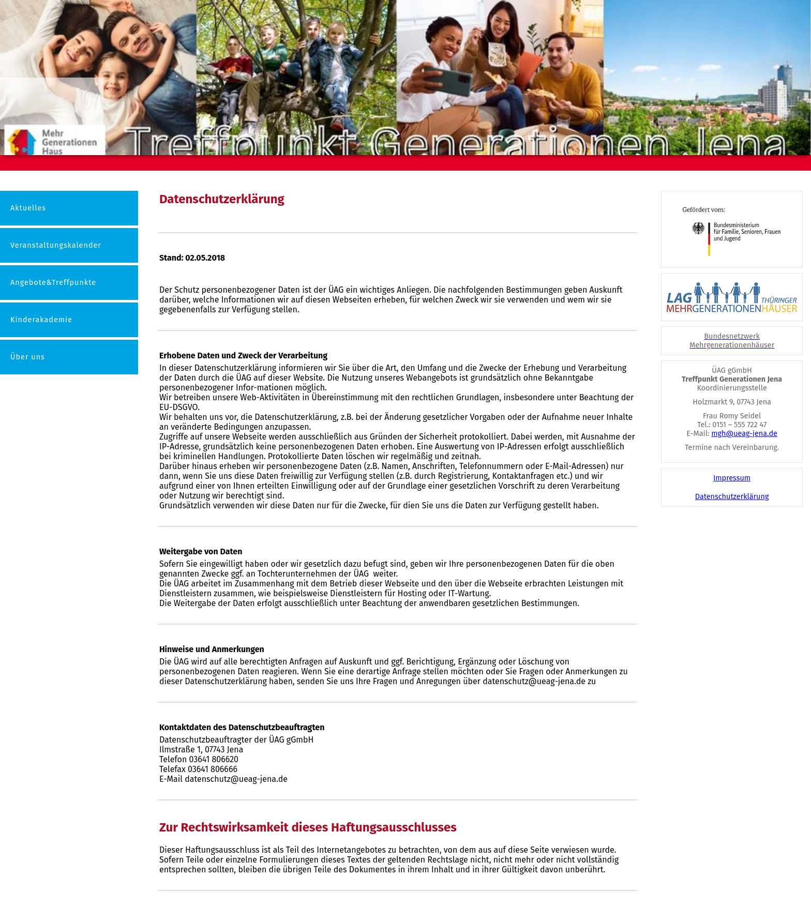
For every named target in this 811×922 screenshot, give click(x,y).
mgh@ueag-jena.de (744, 433)
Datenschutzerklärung (732, 496)
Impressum (731, 478)
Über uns (27, 357)
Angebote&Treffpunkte (53, 282)
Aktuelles (28, 208)
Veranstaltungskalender (55, 245)
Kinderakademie (41, 319)
